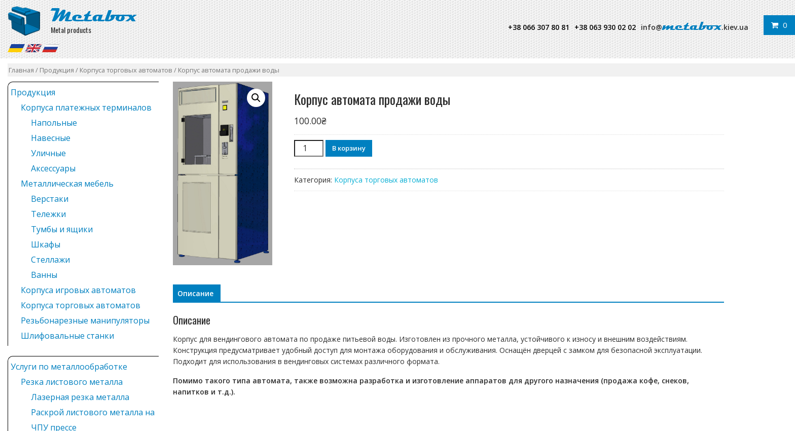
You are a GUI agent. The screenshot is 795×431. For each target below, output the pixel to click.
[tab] (195, 293)
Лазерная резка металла (80, 397)
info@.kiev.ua (694, 27)
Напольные (54, 122)
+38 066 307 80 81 (538, 27)
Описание (195, 293)
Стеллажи (50, 259)
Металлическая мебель (67, 183)
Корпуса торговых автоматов (126, 70)
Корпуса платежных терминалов (86, 107)
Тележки (48, 214)
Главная (21, 70)
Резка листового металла (72, 381)
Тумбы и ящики (62, 229)
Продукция (57, 70)
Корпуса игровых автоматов (78, 290)
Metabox (94, 15)
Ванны (44, 274)
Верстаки (49, 198)
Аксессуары (53, 168)
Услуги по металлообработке (69, 366)
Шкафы (45, 244)
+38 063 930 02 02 (605, 27)
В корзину (349, 148)
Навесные (50, 137)
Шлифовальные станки (67, 335)
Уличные (48, 153)
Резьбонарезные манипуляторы (85, 320)
